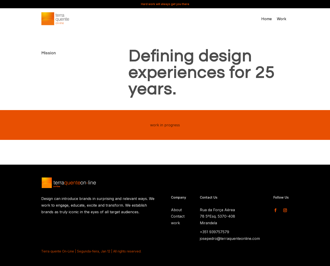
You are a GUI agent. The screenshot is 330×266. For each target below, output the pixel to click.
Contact (177, 216)
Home (266, 19)
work (175, 223)
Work (281, 19)
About (176, 210)
